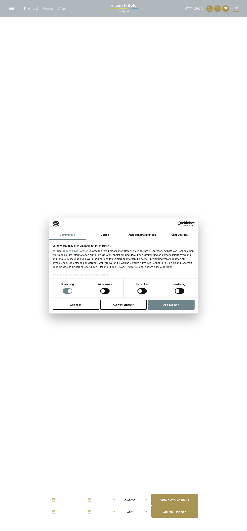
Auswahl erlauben (123, 304)
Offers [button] (61, 8)
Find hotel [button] (31, 8)
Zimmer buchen (175, 511)
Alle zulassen (171, 304)
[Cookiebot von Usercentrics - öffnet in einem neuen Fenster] (180, 223)
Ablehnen (75, 304)
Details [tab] (105, 234)
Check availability (175, 499)
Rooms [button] (48, 8)
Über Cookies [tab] (179, 234)
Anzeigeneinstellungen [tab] (142, 234)
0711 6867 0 (194, 8)
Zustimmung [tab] (67, 234)
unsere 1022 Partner (75, 250)
